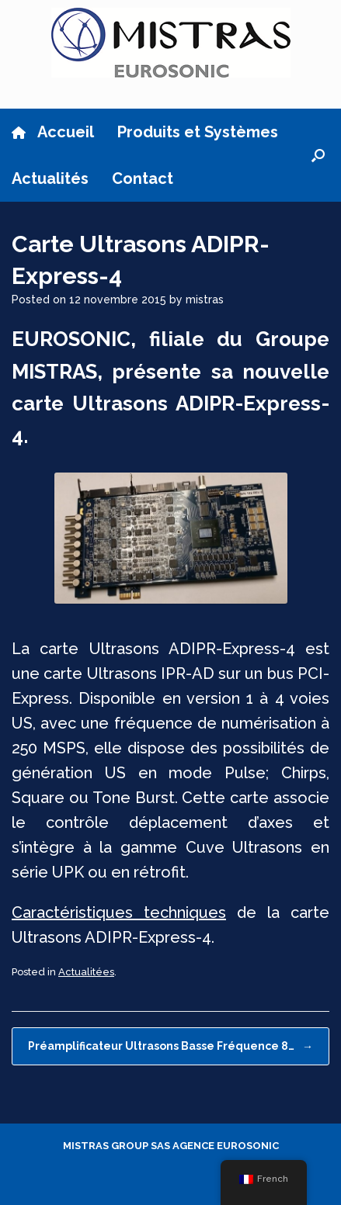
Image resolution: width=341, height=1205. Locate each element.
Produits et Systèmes (197, 132)
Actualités (50, 178)
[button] (318, 155)
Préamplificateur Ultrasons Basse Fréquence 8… (170, 1046)
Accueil (53, 132)
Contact (142, 178)
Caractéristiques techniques (119, 912)
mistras (205, 299)
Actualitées (86, 972)
